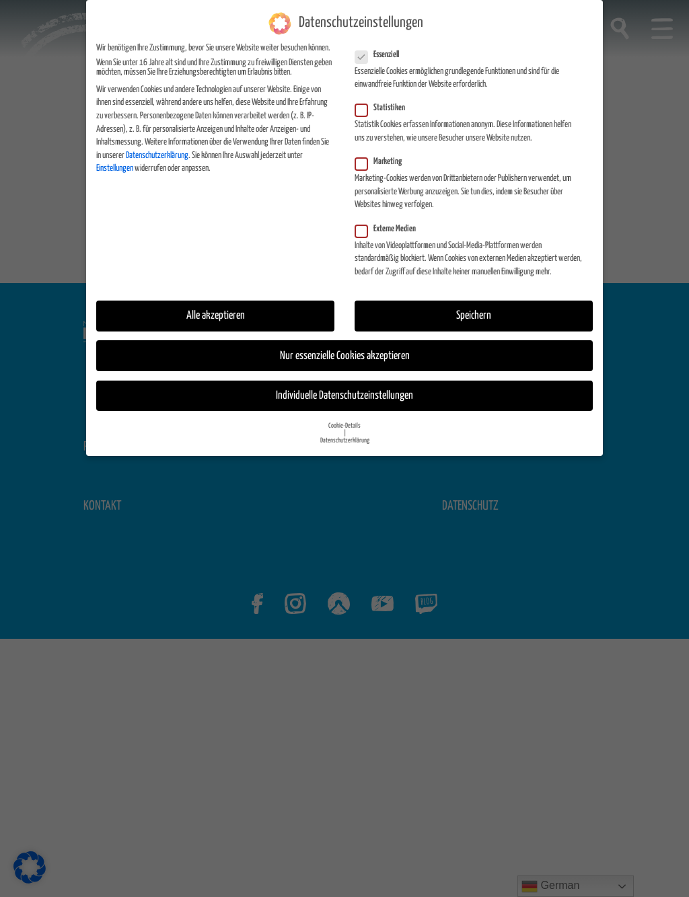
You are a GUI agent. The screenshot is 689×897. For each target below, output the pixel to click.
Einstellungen (114, 167)
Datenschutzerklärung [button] (344, 439)
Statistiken (384, 108)
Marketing (382, 161)
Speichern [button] (473, 315)
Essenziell (381, 54)
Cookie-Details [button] (344, 425)
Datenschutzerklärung (157, 155)
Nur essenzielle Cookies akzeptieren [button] (345, 355)
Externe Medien (390, 228)
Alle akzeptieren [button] (215, 315)
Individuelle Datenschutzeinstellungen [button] (344, 395)
